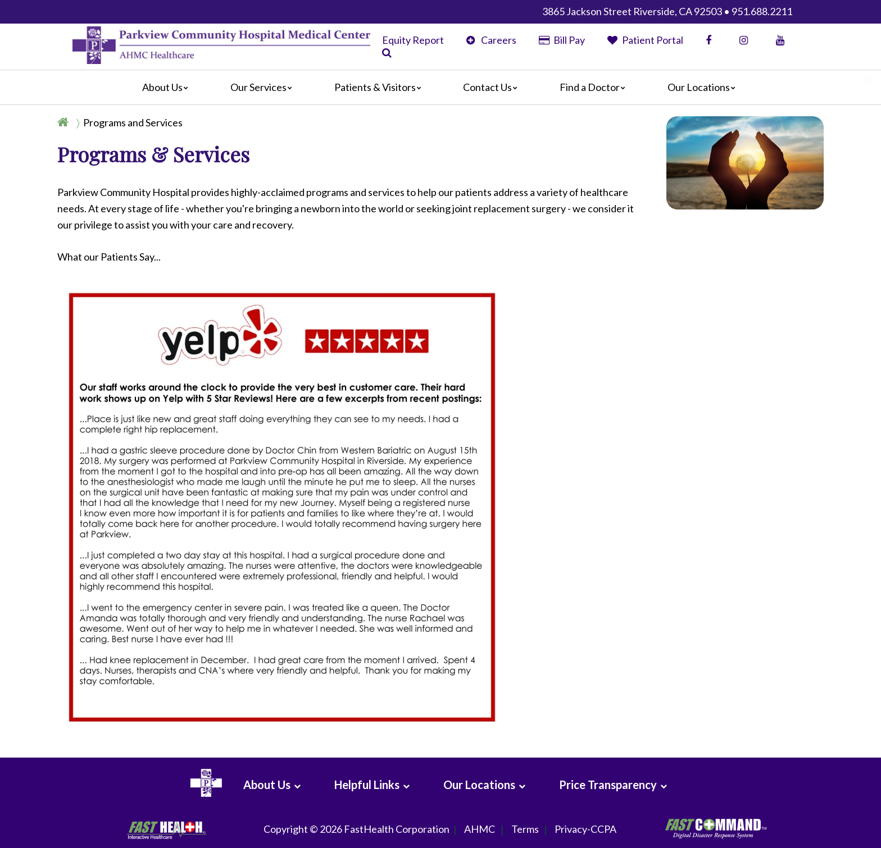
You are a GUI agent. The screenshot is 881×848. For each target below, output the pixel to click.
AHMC (479, 829)
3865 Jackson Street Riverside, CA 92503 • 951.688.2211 (667, 11)
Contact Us (493, 87)
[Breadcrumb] (124, 122)
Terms (525, 829)
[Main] (440, 87)
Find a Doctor (595, 87)
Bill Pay (562, 40)
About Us (168, 87)
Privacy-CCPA (585, 829)
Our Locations (704, 87)
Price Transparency (608, 784)
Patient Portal (645, 40)
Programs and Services (133, 122)
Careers (491, 40)
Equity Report (413, 40)
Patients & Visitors (380, 87)
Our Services (264, 87)
